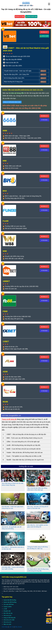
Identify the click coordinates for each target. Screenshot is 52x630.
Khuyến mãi (7, 611)
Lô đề (5, 609)
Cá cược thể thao (9, 604)
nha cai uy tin (7, 615)
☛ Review (44, 119)
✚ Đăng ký (44, 32)
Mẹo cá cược (7, 624)
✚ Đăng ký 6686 (19, 16)
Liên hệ (11, 627)
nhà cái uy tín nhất (9, 620)
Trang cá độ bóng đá (9, 419)
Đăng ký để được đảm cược (12, 102)
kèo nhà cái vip (8, 613)
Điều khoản (18, 627)
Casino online (8, 606)
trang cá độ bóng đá (9, 617)
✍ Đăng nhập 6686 (31, 16)
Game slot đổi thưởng (10, 602)
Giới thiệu (5, 627)
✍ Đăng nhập (44, 36)
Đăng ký (43, 71)
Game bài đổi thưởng (10, 600)
